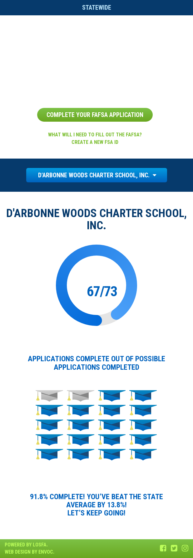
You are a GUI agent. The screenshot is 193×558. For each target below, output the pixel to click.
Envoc (45, 552)
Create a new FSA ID (95, 142)
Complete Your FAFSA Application (95, 115)
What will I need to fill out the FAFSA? (95, 135)
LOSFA (40, 545)
